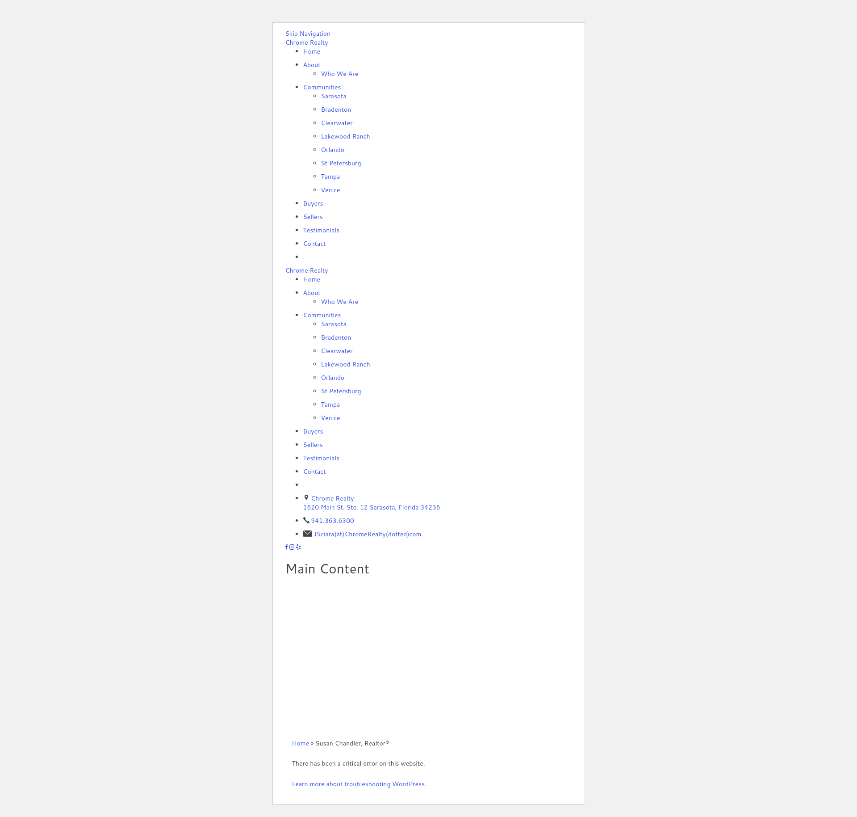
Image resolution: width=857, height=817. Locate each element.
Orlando (333, 149)
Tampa (330, 176)
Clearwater (337, 122)
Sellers (313, 216)
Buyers (313, 203)
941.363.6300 (332, 520)
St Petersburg (341, 163)
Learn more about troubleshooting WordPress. (359, 783)
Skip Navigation (308, 33)
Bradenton (336, 109)
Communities (322, 87)
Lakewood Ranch (345, 136)
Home (312, 51)
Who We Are (340, 73)
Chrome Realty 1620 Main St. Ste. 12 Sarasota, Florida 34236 (371, 503)
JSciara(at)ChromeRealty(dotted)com (367, 534)
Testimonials (321, 230)
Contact (314, 243)
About (312, 64)
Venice (330, 189)
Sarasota (334, 96)
